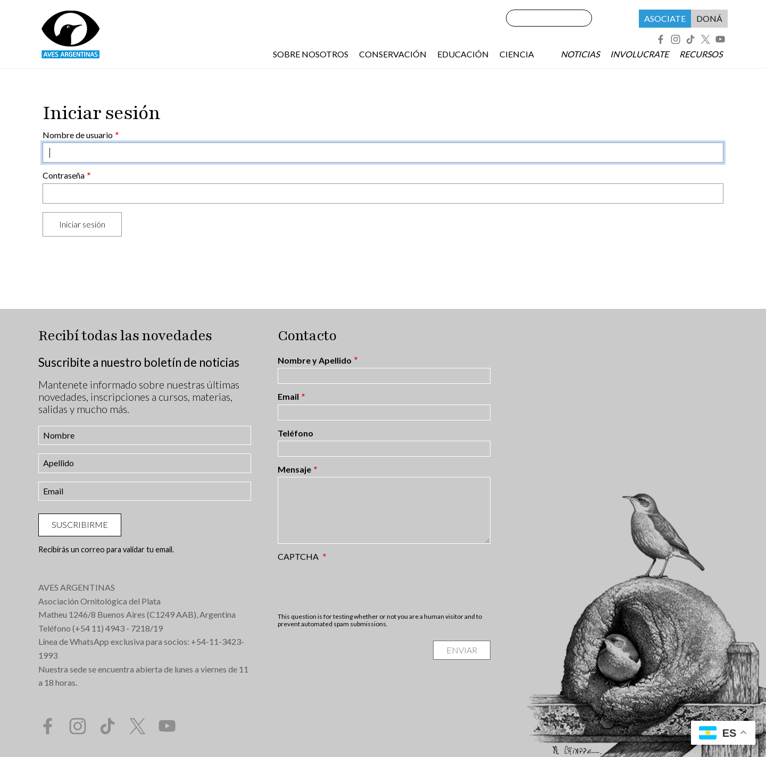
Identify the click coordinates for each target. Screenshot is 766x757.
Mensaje (294, 469)
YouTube (720, 39)
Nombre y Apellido (315, 360)
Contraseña (64, 175)
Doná (709, 18)
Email (288, 396)
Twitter (705, 39)
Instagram (675, 39)
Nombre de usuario (78, 135)
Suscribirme (80, 524)
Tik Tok (690, 39)
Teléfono (295, 433)
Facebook (660, 39)
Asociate (665, 18)
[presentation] (358, 587)
